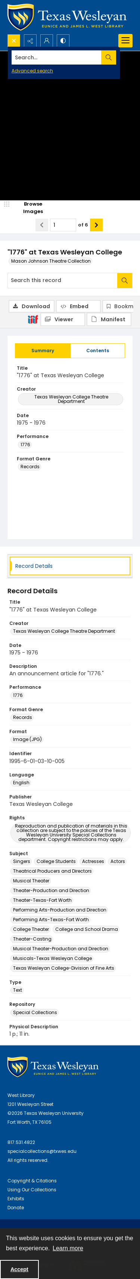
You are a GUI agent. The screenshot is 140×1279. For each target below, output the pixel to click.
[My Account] (47, 41)
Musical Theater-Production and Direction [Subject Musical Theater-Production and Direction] (60, 948)
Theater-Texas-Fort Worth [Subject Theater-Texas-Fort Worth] (42, 900)
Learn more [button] (68, 1248)
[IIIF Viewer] (62, 319)
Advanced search (32, 71)
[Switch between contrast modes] (63, 41)
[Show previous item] (41, 225)
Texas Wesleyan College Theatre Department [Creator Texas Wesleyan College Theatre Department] (71, 399)
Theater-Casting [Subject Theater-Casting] (32, 939)
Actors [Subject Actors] (118, 861)
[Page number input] (63, 225)
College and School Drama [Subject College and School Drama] (86, 929)
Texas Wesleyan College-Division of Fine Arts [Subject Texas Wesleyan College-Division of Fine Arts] (63, 968)
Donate (15, 1207)
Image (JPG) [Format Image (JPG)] (27, 739)
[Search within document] (124, 280)
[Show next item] (96, 225)
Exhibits (15, 1198)
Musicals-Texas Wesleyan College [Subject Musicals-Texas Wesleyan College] (52, 958)
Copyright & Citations (32, 1181)
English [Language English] (21, 782)
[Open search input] (14, 41)
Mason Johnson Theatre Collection (51, 261)
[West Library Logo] (53, 1067)
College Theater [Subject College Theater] (31, 929)
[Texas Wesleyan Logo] (67, 17)
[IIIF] (33, 319)
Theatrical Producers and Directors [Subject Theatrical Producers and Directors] (52, 871)
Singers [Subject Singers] (21, 861)
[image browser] (28, 207)
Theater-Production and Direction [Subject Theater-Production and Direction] (51, 890)
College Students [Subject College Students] (56, 861)
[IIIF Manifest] (109, 319)
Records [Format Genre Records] (30, 466)
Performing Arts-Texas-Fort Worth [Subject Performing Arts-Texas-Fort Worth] (51, 919)
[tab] (42, 351)
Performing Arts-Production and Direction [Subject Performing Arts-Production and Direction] (59, 910)
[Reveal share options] (30, 41)
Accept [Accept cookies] (19, 1269)
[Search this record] (62, 280)
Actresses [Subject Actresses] (93, 861)
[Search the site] (56, 57)
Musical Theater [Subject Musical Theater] (31, 881)
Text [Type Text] (17, 990)
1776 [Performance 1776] (25, 444)
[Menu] (125, 40)
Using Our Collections (31, 1189)
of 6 (83, 224)
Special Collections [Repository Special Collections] (35, 1012)
